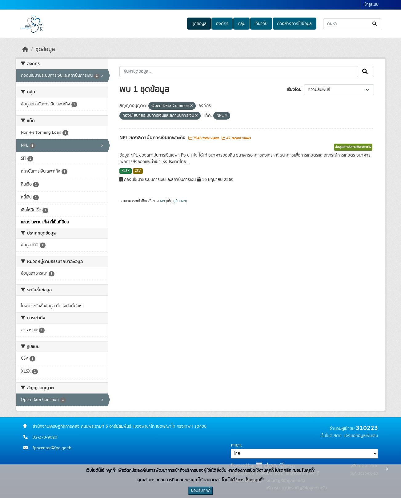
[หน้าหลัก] (25, 50)
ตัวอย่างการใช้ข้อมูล (294, 24)
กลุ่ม (241, 24)
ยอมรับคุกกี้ (201, 491)
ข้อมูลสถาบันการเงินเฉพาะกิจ (353, 147)
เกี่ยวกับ (261, 24)
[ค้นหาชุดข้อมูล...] (352, 23)
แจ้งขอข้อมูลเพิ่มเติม (361, 436)
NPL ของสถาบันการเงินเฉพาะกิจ (153, 138)
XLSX (126, 171)
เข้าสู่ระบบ (371, 5)
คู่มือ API (179, 201)
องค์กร (222, 24)
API (162, 201)
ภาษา (236, 445)
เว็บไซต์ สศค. (331, 436)
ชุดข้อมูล (199, 24)
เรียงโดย (294, 90)
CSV (138, 171)
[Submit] (375, 23)
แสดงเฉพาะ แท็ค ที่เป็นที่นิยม (45, 222)
